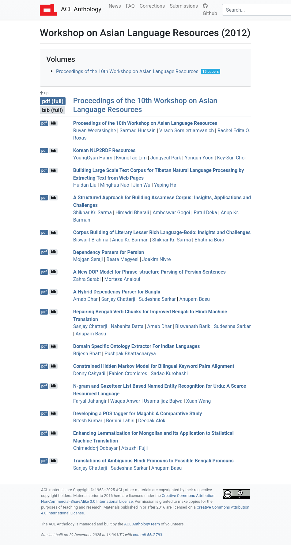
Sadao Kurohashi (169, 373)
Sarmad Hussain (137, 130)
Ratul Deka (205, 212)
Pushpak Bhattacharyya (130, 353)
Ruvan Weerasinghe (94, 130)
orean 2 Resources (104, 150)
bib (53, 123)
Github (210, 9)
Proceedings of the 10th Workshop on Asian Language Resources (127, 71)
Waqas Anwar (125, 401)
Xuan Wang (198, 401)
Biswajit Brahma (90, 240)
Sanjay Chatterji (118, 299)
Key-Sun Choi (231, 158)
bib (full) (52, 110)
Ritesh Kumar (87, 421)
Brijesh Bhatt (87, 353)
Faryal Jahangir (90, 401)
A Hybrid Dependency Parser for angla (116, 292)
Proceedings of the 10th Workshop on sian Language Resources (145, 123)
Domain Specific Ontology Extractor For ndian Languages (136, 346)
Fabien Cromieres (128, 373)
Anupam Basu (194, 299)
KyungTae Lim (131, 158)
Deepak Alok (151, 421)
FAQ (131, 5)
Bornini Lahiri (120, 421)
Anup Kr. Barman (130, 240)
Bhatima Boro (209, 240)
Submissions (185, 5)
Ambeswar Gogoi (171, 212)
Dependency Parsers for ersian (108, 252)
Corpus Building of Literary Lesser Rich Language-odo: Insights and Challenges (162, 232)
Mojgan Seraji (88, 259)
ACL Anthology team (142, 524)
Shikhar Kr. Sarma (92, 212)
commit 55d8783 (147, 534)
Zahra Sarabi (87, 279)
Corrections (153, 5)
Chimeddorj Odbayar (95, 448)
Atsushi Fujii (134, 448)
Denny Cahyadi (89, 373)
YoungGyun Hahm (92, 158)
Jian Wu (141, 185)
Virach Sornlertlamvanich (186, 130)
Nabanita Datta (127, 326)
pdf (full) (52, 101)
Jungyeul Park (165, 158)
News (116, 5)
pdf (44, 123)
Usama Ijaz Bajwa (163, 401)
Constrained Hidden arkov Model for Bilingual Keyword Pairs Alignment (153, 366)
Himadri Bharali (132, 212)
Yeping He (165, 185)
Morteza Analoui (122, 279)
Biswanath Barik (192, 326)
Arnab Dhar (85, 299)
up (44, 93)
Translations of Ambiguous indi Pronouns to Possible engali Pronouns (153, 461)
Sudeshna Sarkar (157, 299)
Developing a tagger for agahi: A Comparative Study (137, 413)
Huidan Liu (84, 185)
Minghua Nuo (114, 185)
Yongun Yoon (199, 158)
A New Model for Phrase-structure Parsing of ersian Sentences (149, 272)
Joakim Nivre (156, 259)
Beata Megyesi (123, 259)
